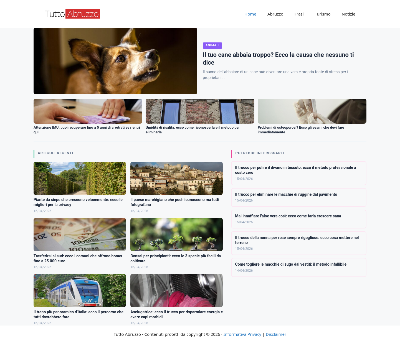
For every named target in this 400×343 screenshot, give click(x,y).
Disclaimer (276, 334)
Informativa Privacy (242, 334)
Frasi (298, 14)
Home (250, 14)
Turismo (323, 14)
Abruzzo (275, 14)
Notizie (348, 14)
